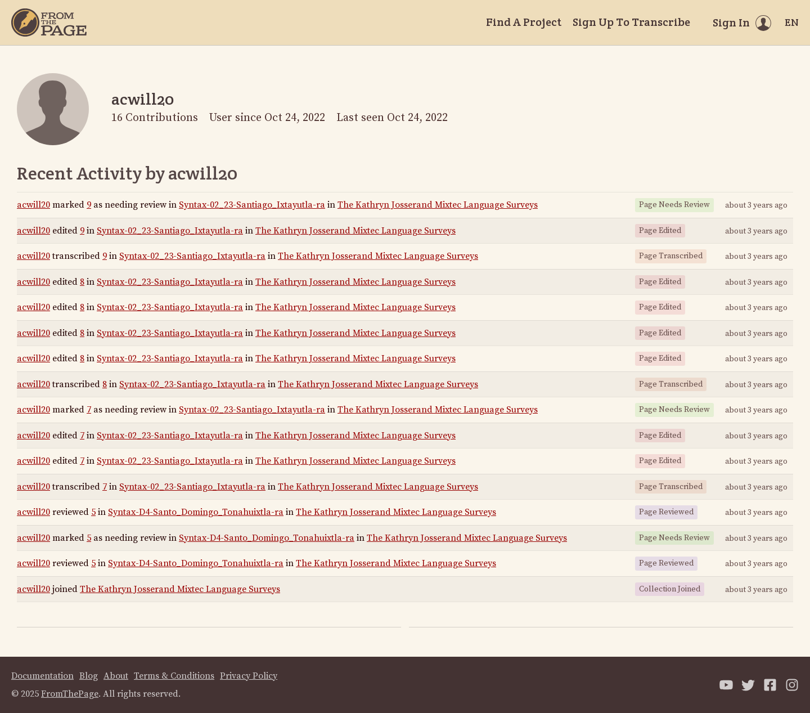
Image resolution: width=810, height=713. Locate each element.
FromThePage (69, 693)
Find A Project (523, 22)
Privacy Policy (248, 675)
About (116, 675)
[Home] (49, 22)
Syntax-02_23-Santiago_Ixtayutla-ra (252, 204)
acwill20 (33, 204)
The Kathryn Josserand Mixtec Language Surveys (438, 204)
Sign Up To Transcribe (631, 22)
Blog (88, 675)
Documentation (42, 675)
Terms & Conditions (174, 675)
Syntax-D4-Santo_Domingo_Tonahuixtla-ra (196, 512)
